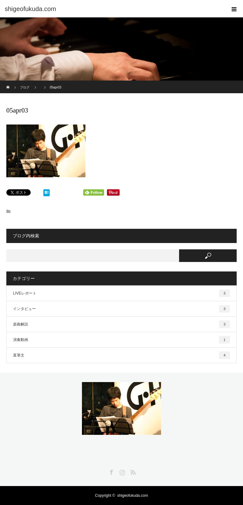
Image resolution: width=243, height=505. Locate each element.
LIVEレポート (121, 293)
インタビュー (121, 309)
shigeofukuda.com (132, 495)
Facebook (110, 471)
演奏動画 (121, 340)
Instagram (121, 471)
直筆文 (121, 355)
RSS (132, 471)
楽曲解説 (121, 324)
